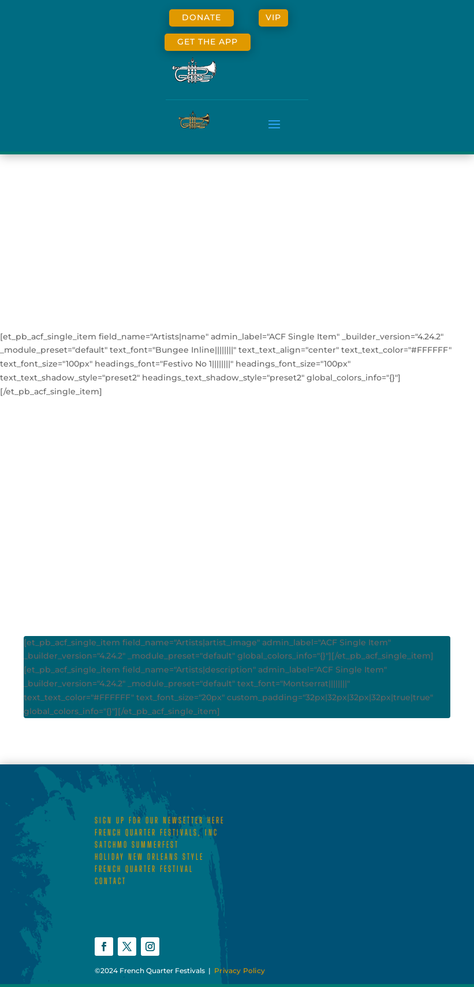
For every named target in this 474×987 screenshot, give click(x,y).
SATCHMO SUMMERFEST (137, 844)
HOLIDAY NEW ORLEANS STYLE (149, 857)
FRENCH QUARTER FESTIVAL (144, 869)
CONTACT (110, 881)
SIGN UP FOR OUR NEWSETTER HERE (160, 820)
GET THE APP (207, 41)
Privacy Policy (239, 970)
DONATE (201, 17)
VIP (273, 17)
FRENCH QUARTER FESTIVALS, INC (156, 832)
